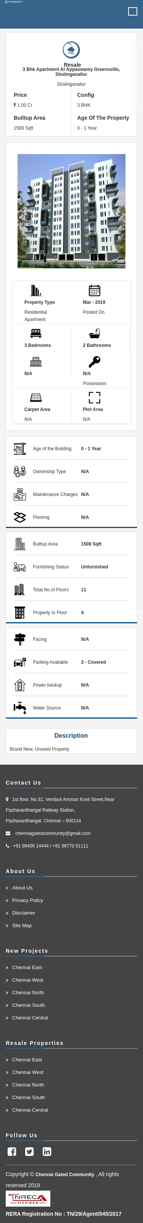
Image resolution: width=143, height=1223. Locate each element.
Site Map (22, 925)
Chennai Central (30, 1018)
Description (71, 735)
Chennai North (28, 992)
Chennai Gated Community (64, 1174)
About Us (22, 888)
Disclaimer (23, 913)
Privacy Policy (27, 900)
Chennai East (27, 967)
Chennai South (28, 1005)
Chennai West (27, 980)
